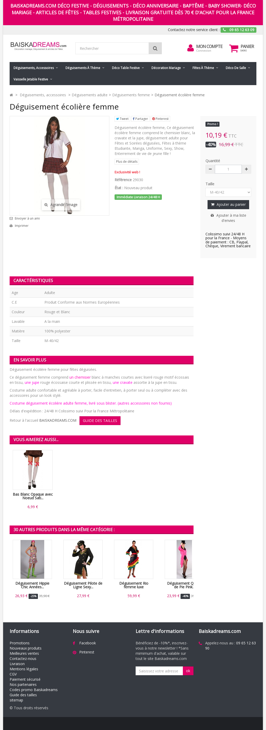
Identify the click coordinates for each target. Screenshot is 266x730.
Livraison (17, 663)
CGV (13, 674)
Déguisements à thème (82, 68)
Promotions (20, 642)
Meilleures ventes (24, 653)
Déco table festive (126, 68)
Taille (210, 183)
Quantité (212, 160)
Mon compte (209, 46)
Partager (140, 119)
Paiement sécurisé (25, 679)
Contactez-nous (23, 658)
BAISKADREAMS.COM (57, 420)
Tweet (122, 119)
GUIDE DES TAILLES (100, 420)
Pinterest (160, 119)
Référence (123, 179)
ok (188, 670)
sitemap (16, 700)
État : (119, 187)
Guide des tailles (23, 694)
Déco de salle (236, 68)
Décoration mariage (166, 68)
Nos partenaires (23, 684)
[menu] (190, 48)
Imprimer (22, 226)
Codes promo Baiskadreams (34, 689)
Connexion (203, 50)
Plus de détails (126, 161)
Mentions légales (24, 668)
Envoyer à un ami (27, 218)
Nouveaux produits (26, 648)
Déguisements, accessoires (34, 68)
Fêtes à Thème (203, 68)
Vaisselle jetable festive (31, 79)
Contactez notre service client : (194, 29)
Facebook (87, 642)
